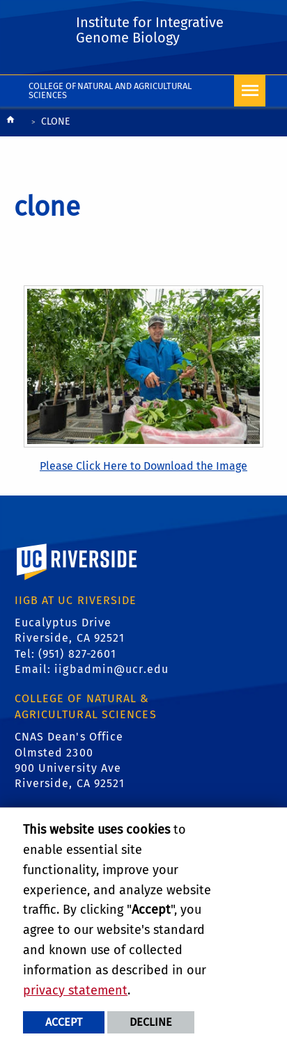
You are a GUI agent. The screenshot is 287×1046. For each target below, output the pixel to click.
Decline (151, 1022)
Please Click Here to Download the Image (143, 466)
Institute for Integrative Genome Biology (150, 30)
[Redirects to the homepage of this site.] (10, 122)
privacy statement (75, 990)
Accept (63, 1022)
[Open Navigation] (249, 90)
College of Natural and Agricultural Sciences (110, 90)
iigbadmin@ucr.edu (111, 669)
